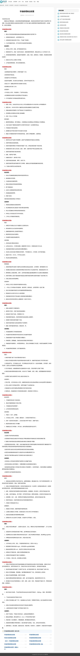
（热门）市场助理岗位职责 (11, 641)
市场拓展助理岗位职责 (35, 641)
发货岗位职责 (63, 25)
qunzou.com (42, 654)
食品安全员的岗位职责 (65, 34)
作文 (23, 1)
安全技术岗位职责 (64, 31)
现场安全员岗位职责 (64, 28)
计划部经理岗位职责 (64, 16)
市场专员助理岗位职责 (10, 638)
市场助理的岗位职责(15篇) (36, 644)
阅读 (38, 1)
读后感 (26, 1)
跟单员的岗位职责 (64, 22)
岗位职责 (17, 5)
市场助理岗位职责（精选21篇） (11, 647)
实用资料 (15, 1)
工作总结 (10, 1)
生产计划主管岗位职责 (65, 19)
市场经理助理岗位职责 (10, 644)
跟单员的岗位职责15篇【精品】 (67, 13)
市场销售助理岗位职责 (35, 638)
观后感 (30, 1)
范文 (35, 1)
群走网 (6, 5)
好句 (20, 1)
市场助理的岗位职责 (9, 634)
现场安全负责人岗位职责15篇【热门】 (69, 36)
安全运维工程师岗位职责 (65, 39)
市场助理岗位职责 (34, 634)
